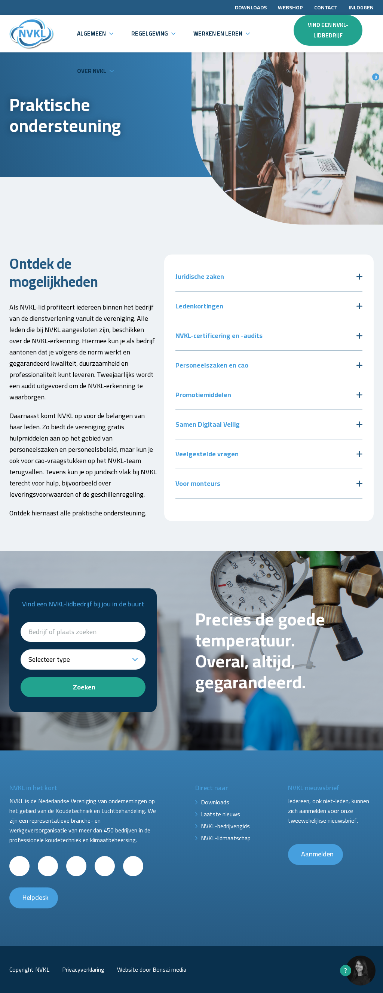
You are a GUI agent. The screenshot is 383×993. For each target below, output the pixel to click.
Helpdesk (35, 897)
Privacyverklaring (83, 969)
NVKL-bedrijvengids (225, 826)
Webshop (290, 7)
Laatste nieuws (220, 814)
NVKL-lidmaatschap (226, 838)
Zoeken (84, 687)
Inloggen (361, 7)
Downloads (251, 7)
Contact (325, 7)
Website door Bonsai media (151, 969)
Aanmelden (317, 854)
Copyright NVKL (29, 969)
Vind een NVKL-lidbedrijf (328, 30)
